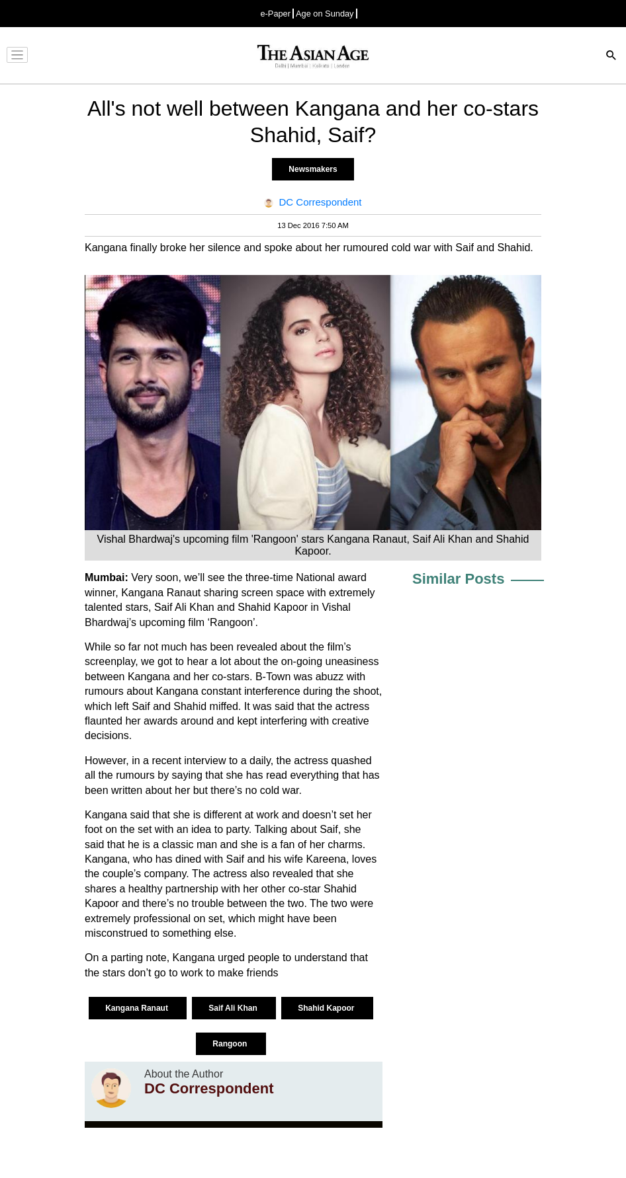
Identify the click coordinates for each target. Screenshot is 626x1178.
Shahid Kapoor (327, 1008)
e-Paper (275, 14)
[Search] (611, 56)
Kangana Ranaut (137, 1008)
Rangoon (230, 1043)
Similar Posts (458, 578)
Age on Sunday (325, 14)
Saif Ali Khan (233, 1008)
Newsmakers (313, 169)
